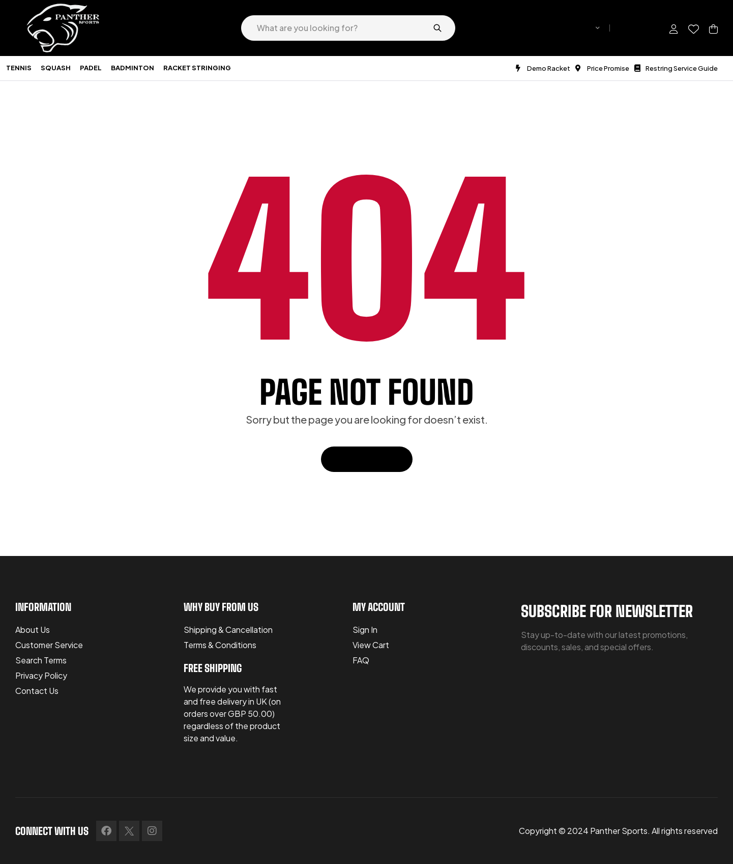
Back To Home (366, 459)
